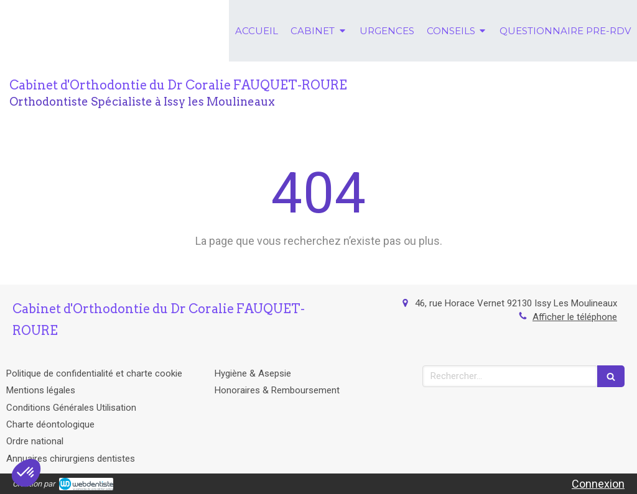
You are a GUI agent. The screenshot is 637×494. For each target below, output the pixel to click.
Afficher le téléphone (574, 316)
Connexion (598, 483)
